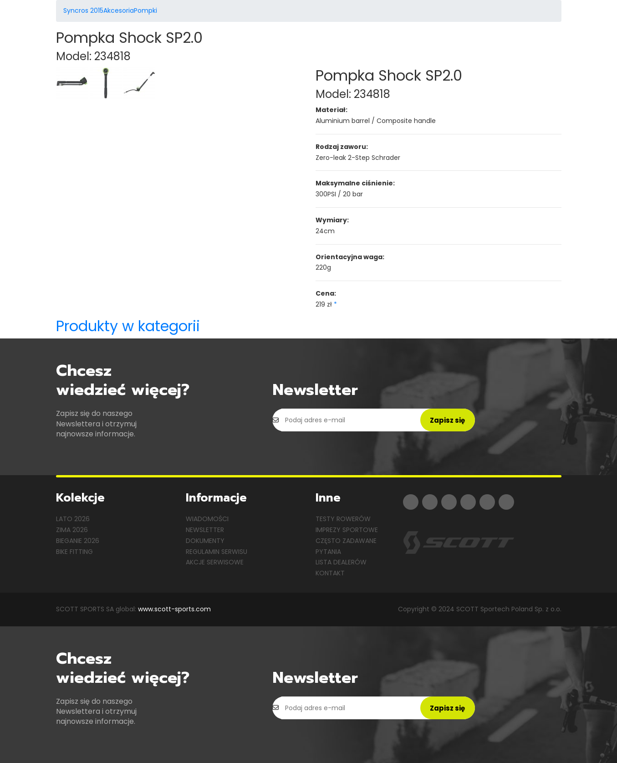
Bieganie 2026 (77, 540)
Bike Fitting (74, 551)
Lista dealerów (341, 562)
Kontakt (330, 573)
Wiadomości (207, 518)
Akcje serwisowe (215, 562)
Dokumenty (205, 540)
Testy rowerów (343, 518)
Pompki (145, 10)
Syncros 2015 (83, 10)
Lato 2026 (73, 518)
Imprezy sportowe (347, 529)
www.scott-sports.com (174, 609)
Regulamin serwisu (216, 551)
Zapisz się (447, 420)
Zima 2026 (72, 529)
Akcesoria (118, 10)
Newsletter (205, 529)
